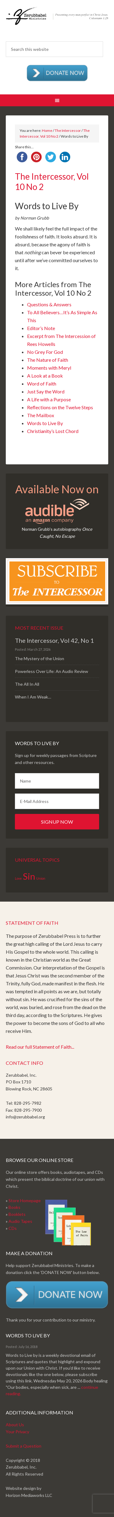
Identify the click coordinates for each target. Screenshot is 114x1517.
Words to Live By (45, 423)
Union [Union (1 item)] (40, 878)
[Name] (57, 781)
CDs (13, 1228)
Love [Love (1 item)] (18, 878)
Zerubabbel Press (57, 21)
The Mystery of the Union (39, 658)
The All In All (27, 684)
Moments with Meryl (49, 368)
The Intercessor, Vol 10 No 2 (52, 181)
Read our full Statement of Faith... (40, 1047)
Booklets (17, 1214)
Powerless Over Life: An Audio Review (51, 671)
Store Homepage (25, 1200)
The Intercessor (68, 130)
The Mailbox (40, 415)
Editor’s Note (41, 328)
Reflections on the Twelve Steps (60, 407)
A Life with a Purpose (49, 399)
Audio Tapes (20, 1221)
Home (47, 130)
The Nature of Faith (47, 360)
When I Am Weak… (33, 696)
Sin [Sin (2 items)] (29, 876)
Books (14, 1207)
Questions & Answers (49, 304)
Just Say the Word (45, 391)
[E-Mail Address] (57, 801)
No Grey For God (45, 352)
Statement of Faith (32, 923)
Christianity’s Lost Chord (52, 431)
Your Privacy (17, 1431)
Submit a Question (23, 1445)
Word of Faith (41, 383)
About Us (15, 1424)
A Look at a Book (45, 375)
